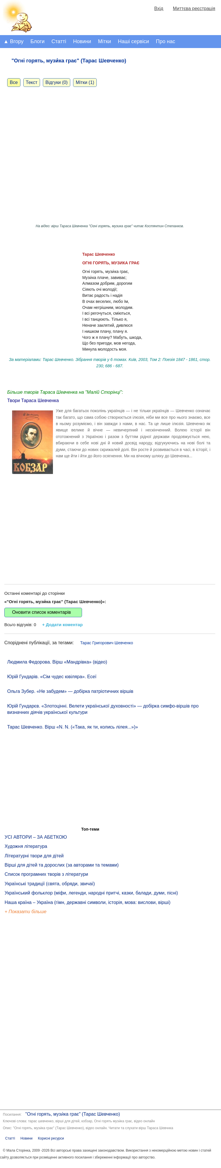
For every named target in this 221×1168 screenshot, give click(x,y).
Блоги (38, 41)
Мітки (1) (85, 82)
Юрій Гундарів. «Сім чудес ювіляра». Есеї (51, 676)
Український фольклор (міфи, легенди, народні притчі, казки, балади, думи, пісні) (91, 892)
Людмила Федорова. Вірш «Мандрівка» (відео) (57, 661)
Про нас (165, 41)
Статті (59, 41)
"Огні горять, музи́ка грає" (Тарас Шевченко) (72, 1114)
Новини (82, 41)
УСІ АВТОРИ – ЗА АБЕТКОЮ (36, 837)
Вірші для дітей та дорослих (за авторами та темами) (62, 865)
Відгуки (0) (56, 82)
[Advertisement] (109, 529)
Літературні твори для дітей (34, 855)
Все (14, 82)
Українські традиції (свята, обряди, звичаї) (50, 883)
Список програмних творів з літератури (46, 874)
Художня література (26, 846)
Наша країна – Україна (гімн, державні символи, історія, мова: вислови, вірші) (87, 902)
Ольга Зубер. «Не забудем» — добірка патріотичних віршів (70, 691)
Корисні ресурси (51, 1138)
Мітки (104, 41)
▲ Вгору (13, 41)
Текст (31, 82)
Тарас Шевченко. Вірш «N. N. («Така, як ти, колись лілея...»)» (72, 726)
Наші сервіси (133, 41)
